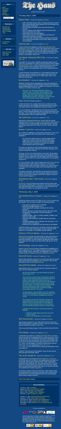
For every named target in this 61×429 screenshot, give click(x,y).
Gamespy (31, 248)
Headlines (5, 10)
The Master (46, 20)
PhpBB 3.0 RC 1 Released (36, 393)
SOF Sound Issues (26, 319)
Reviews (4, 43)
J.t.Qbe (49, 129)
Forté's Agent (53, 162)
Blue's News (50, 253)
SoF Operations (44, 260)
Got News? (5, 15)
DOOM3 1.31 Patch (36, 394)
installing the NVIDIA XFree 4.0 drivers (46, 335)
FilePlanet (39, 253)
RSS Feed (5, 8)
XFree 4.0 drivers (47, 200)
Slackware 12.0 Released (35, 391)
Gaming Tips (6, 28)
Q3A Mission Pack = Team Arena (31, 179)
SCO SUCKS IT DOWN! (37, 390)
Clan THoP (5, 55)
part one (30, 361)
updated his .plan (38, 259)
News (4, 7)
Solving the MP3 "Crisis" (26, 65)
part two (38, 361)
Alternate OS (6, 27)
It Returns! (33, 388)
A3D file (31, 262)
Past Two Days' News (27, 380)
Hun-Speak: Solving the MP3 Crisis (32, 57)
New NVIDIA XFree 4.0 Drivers (30, 196)
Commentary (6, 41)
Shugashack (38, 368)
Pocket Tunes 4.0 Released (40, 402)
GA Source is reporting (25, 183)
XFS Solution (24, 333)
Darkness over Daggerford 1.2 (41, 400)
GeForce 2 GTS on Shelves (29, 233)
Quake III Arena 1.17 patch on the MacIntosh (37, 122)
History (4, 13)
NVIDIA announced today (26, 236)
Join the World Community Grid (40, 397)
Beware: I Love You (26, 130)
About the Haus (6, 52)
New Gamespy (24, 245)
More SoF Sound (25, 256)
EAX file (41, 262)
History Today (24, 20)
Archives (4, 11)
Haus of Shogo (6, 31)
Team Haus (5, 53)
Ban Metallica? (24, 80)
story (24, 63)
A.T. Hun (46, 44)
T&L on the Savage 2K (27, 356)
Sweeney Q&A (24, 44)
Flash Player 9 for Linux (38, 398)
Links (3, 33)
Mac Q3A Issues (25, 117)
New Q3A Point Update (27, 265)
